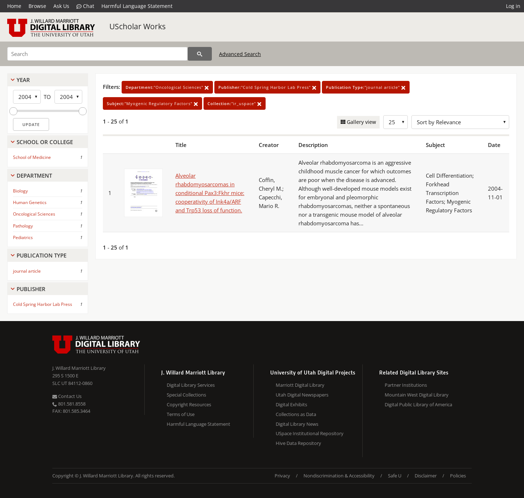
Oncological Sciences (34, 214)
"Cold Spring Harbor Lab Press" (267, 87)
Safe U (394, 475)
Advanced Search (240, 54)
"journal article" (366, 87)
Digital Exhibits (291, 404)
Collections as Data (296, 414)
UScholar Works (137, 26)
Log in (513, 6)
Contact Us (67, 396)
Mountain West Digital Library (417, 394)
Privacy (282, 475)
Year (23, 79)
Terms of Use (181, 414)
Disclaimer (426, 475)
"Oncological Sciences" (167, 87)
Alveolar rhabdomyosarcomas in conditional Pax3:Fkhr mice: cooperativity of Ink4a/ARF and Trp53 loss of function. (209, 193)
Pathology (23, 226)
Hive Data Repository (298, 443)
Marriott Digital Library (300, 385)
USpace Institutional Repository (310, 433)
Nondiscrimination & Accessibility (339, 475)
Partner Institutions (406, 385)
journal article (27, 271)
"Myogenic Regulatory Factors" (152, 103)
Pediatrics (23, 237)
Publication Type (41, 255)
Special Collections (186, 394)
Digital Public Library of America (418, 404)
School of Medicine (32, 157)
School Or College (45, 142)
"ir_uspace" (235, 103)
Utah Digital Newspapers (302, 394)
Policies (458, 475)
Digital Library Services (191, 385)
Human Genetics (30, 202)
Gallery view (360, 121)
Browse (37, 6)
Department (34, 175)
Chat (85, 6)
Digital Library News (297, 424)
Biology (20, 191)
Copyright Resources (189, 404)
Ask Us (61, 6)
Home (14, 6)
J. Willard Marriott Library (79, 368)
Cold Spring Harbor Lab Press (42, 304)
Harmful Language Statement (137, 6)
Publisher (31, 289)
